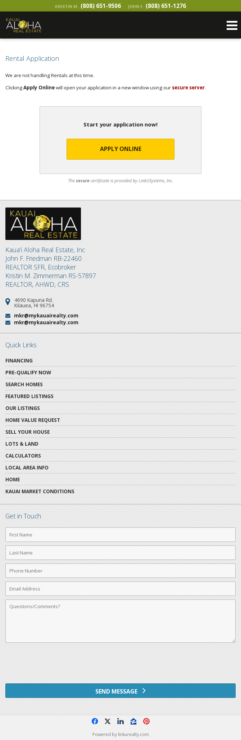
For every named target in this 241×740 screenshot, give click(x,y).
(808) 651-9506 (88, 5)
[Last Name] (120, 552)
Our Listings (22, 408)
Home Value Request (32, 419)
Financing (19, 360)
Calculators (23, 455)
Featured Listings (29, 396)
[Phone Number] (120, 570)
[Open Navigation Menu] (232, 25)
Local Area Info (27, 467)
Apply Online (120, 149)
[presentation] (120, 666)
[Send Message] (120, 690)
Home (12, 479)
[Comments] (120, 621)
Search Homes (24, 384)
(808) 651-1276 (157, 5)
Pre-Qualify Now (28, 372)
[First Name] (120, 534)
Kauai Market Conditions (39, 491)
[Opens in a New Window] (94, 721)
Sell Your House (27, 431)
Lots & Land (21, 443)
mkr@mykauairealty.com (46, 315)
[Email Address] (120, 588)
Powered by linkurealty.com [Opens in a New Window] (120, 734)
